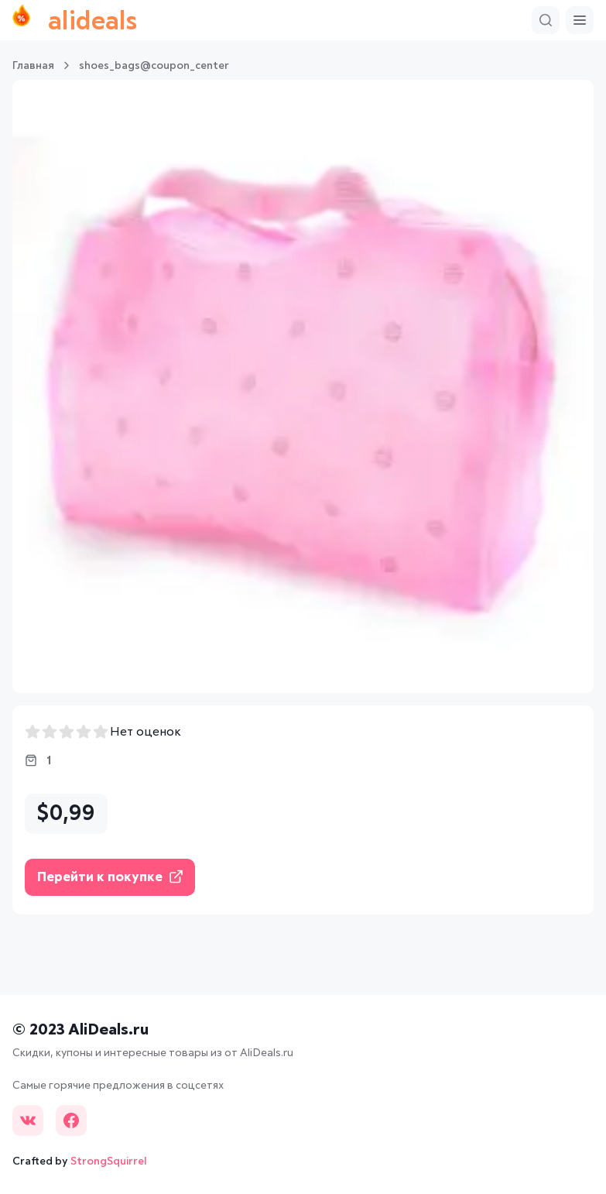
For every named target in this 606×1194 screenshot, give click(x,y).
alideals (74, 20)
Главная (33, 65)
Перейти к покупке (110, 877)
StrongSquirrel (108, 1161)
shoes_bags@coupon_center (154, 65)
